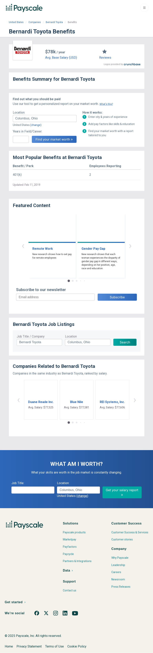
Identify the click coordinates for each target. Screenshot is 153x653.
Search (125, 342)
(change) (35, 125)
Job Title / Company (31, 336)
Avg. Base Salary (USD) (61, 57)
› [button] (130, 245)
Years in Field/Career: (27, 131)
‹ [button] (23, 245)
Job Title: (17, 483)
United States (16, 22)
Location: (19, 112)
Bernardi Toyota (54, 22)
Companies (34, 22)
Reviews (105, 57)
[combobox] (45, 118)
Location (71, 336)
